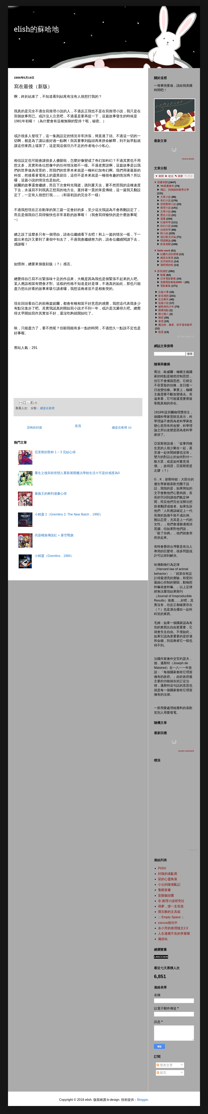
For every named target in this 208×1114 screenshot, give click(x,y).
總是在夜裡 (47, 408)
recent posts (188, 159)
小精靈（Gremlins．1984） (54, 556)
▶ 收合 (169, 176)
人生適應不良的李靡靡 (174, 933)
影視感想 (162, 271)
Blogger (142, 1099)
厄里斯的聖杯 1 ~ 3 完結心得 (55, 452)
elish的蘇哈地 (36, 30)
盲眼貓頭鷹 (166, 895)
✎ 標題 (189, 176)
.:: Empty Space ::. (171, 917)
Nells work (164, 250)
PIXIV (162, 868)
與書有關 (162, 182)
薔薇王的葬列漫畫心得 (51, 493)
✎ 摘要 (179, 176)
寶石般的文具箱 (169, 911)
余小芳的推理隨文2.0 (173, 928)
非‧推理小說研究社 (171, 901)
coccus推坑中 (168, 922)
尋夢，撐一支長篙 (171, 906)
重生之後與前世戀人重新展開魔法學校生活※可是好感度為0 (77, 473)
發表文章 (165, 1065)
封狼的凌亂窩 (167, 873)
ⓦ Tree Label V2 (185, 336)
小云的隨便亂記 (169, 884)
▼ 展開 (159, 176)
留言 (161, 1072)
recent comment (186, 751)
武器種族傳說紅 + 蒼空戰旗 (54, 535)
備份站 (163, 939)
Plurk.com (193, 850)
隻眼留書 (164, 890)
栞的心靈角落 (167, 879)
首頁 (78, 426)
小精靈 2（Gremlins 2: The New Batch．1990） (69, 514)
